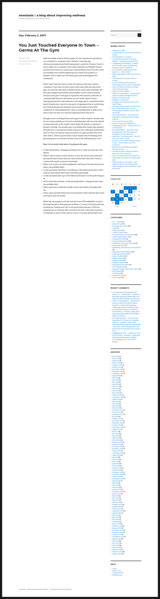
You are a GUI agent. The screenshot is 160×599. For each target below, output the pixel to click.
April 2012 (115, 438)
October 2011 (116, 451)
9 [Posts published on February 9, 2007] (130, 192)
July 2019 (115, 378)
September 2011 (117, 453)
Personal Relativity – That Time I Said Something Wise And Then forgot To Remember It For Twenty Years (125, 132)
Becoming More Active (119, 226)
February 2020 (117, 365)
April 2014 (115, 406)
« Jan (116, 206)
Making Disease (117, 258)
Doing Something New (119, 241)
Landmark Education (119, 254)
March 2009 (116, 502)
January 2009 (116, 507)
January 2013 (116, 419)
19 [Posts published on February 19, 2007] (113, 199)
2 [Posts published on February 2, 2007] (130, 188)
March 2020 (116, 363)
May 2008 (115, 519)
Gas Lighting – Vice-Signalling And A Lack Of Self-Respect (125, 340)
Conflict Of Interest (118, 232)
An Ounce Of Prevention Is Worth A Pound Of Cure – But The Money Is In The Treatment (126, 143)
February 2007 (117, 552)
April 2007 (115, 547)
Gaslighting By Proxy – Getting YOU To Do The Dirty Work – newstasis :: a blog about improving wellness (126, 335)
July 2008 (115, 515)
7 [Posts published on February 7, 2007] (121, 192)
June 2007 (115, 543)
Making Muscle (117, 260)
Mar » (135, 206)
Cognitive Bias (117, 230)
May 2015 (115, 388)
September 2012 (117, 427)
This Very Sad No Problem (121, 91)
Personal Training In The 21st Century (125, 269)
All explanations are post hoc (122, 57)
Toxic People (116, 277)
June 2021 (115, 356)
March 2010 (116, 487)
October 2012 (116, 425)
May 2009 (115, 500)
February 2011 (117, 468)
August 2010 (116, 481)
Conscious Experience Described (123, 235)
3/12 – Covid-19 (117, 222)
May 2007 (115, 545)
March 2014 (116, 408)
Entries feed (116, 571)
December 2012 (117, 421)
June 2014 (115, 401)
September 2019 (117, 373)
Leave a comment (25, 64)
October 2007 (116, 534)
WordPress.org (117, 575)
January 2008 (116, 528)
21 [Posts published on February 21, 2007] (121, 199)
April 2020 (115, 361)
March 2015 (116, 393)
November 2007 (117, 532)
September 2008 (118, 511)
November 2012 (117, 423)
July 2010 (115, 483)
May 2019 (115, 382)
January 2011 (116, 470)
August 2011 (116, 455)
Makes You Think (118, 256)
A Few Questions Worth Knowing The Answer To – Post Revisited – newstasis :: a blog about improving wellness (126, 294)
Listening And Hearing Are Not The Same (126, 106)
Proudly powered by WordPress (61, 589)
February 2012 (117, 442)
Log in (114, 568)
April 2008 (115, 522)
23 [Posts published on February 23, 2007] (130, 199)
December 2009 (117, 492)
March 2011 (116, 466)
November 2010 (117, 474)
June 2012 (115, 434)
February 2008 (117, 526)
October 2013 (116, 412)
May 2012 (115, 436)
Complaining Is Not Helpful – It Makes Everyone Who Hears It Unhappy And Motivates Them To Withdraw (125, 66)
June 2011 (115, 459)
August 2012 (116, 429)
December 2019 (117, 369)
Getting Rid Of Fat (118, 245)
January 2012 (116, 444)
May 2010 (115, 485)
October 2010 (116, 476)
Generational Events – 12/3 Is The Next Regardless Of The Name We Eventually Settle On (125, 117)
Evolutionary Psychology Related (123, 243)
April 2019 (115, 384)
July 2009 (115, 496)
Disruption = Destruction (120, 100)
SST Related (116, 273)
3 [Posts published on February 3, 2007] (134, 188)
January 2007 (116, 554)
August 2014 (116, 399)
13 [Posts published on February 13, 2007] (117, 195)
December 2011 (117, 446)
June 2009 (115, 498)
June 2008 (115, 517)
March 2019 (116, 386)
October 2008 (116, 509)
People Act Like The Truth (121, 98)
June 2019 (115, 380)
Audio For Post (117, 224)
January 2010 (116, 489)
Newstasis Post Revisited (120, 265)
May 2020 (115, 358)
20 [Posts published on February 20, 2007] (117, 199)
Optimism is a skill (118, 50)
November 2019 (117, 371)
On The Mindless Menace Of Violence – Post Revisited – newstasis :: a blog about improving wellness (125, 312)
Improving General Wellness (28, 61)
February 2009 (117, 504)
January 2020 (116, 367)
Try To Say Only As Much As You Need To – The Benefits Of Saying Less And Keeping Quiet (126, 158)
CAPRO (114, 228)
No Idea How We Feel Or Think (122, 121)
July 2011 (115, 457)
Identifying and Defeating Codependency (126, 247)
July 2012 (115, 431)
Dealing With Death (118, 239)
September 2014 (117, 397)
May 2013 (115, 416)
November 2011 (117, 449)
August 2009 (116, 494)
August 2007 (116, 539)
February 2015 (117, 395)
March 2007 (116, 549)
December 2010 (117, 472)
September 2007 (117, 537)
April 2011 (115, 464)
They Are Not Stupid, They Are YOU (124, 108)
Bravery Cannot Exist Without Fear (123, 123)
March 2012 (116, 440)
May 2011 (115, 461)
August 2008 (116, 513)
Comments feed (117, 573)
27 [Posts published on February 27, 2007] (117, 203)
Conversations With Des (120, 237)
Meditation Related (118, 262)
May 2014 (115, 404)
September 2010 (117, 479)
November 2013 (117, 410)
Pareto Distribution (118, 267)
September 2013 (117, 414)
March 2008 (116, 524)
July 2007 (115, 541)
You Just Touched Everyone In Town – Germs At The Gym (59, 48)
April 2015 (115, 391)
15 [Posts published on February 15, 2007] (126, 195)
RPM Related (116, 271)
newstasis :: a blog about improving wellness (52, 15)
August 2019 (116, 376)
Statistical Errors (117, 275)
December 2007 (117, 530)
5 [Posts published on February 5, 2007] (112, 192)
